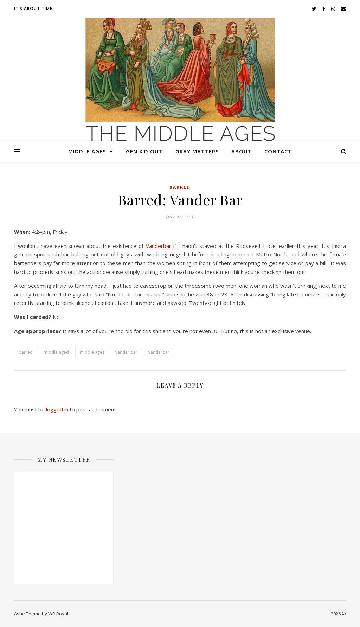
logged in (57, 409)
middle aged (56, 352)
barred (26, 352)
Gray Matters (197, 151)
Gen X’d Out (144, 151)
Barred (180, 187)
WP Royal (58, 613)
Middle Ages (87, 151)
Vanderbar (158, 245)
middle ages (92, 352)
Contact (278, 151)
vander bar (126, 352)
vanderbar (158, 352)
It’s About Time (33, 9)
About (241, 151)
